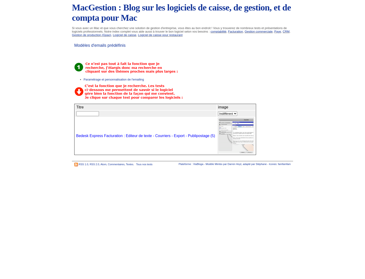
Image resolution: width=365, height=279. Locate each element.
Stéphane (261, 164)
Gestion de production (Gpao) (91, 35)
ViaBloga (198, 164)
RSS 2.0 (94, 164)
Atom (104, 164)
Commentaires (116, 164)
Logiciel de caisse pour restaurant (160, 35)
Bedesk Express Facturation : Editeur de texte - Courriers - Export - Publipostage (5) (145, 136)
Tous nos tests (144, 164)
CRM (286, 31)
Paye (277, 31)
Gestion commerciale (259, 31)
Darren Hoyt (234, 164)
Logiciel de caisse (124, 35)
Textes (129, 164)
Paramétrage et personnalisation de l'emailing (114, 79)
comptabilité (218, 31)
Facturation (235, 31)
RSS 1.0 (83, 164)
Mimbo (218, 164)
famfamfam (284, 164)
